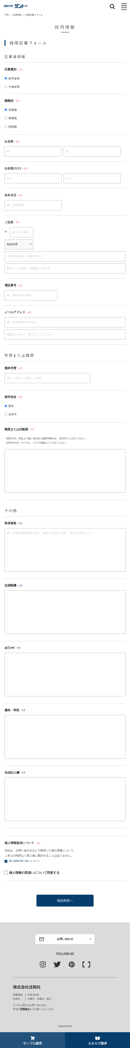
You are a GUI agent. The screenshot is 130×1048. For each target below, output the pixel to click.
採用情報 (17, 15)
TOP (7, 15)
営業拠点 (25, 1009)
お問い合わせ (65, 939)
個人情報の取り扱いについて (24, 861)
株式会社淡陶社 (27, 987)
